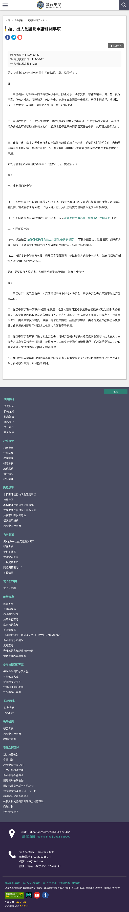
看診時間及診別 (12, 681)
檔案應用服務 (10, 520)
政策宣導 (8, 596)
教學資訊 (8, 721)
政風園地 (8, 478)
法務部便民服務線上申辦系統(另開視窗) (87, 217)
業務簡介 (9, 421)
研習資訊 (8, 728)
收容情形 (9, 707)
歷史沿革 (9, 406)
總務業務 (8, 468)
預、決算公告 (10, 754)
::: (3, 2)
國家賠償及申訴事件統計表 (18, 785)
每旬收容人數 (10, 676)
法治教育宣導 (10, 619)
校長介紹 (9, 411)
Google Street (61, 836)
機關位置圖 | (29, 836)
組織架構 (9, 416)
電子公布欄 (10, 581)
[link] (7, 38)
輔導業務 (8, 463)
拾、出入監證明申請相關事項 (34, 28)
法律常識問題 (10, 556)
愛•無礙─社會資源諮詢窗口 (18, 541)
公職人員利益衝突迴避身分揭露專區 (23, 801)
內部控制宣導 (10, 614)
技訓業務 (8, 452)
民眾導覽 (8, 487)
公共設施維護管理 (13, 769)
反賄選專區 (9, 629)
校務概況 (8, 440)
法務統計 (9, 712)
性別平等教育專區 (13, 775)
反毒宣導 (8, 645)
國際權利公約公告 (13, 780)
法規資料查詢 (10, 562)
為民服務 (18, 20)
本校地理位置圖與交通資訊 (18, 504)
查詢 (124, 5)
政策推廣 (8, 603)
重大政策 (9, 432)
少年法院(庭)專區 (13, 664)
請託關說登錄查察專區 (16, 795)
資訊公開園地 (11, 747)
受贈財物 (8, 806)
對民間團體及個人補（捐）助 (19, 790)
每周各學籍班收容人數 (16, 671)
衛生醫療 (8, 473)
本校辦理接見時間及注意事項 (19, 494)
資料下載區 (9, 551)
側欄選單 (5, 5)
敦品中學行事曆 (12, 525)
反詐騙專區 (9, 608)
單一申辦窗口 (49, 883)
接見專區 (8, 499)
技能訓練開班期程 (13, 686)
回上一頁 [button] (117, 45)
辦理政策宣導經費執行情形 (18, 650)
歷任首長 (9, 426)
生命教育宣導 (10, 624)
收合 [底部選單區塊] (116, 391)
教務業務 (8, 447)
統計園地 (9, 700)
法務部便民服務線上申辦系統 (44, 239)
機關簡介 (9, 399)
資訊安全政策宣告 (31, 883)
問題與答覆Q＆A (36, 20)
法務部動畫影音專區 (14, 515)
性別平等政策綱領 (13, 640)
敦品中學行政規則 (13, 764)
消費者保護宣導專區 (14, 655)
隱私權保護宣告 (12, 883)
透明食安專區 (10, 811)
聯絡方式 (8, 546)
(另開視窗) (68, 239)
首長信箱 (8, 572)
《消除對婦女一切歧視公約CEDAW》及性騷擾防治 (31, 634)
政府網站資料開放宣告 (69, 883)
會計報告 (8, 759)
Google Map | (45, 836)
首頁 (8, 20)
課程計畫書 (9, 738)
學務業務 (8, 458)
